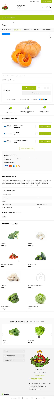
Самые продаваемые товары (19, 321)
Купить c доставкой (45, 126)
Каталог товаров (8, 17)
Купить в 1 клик (36, 93)
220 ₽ (40, 246)
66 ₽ (40, 309)
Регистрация (36, 1)
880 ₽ (13, 267)
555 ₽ (13, 246)
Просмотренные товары (37, 321)
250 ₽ (40, 288)
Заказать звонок (47, 1)
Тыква (4, 216)
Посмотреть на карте (40, 375)
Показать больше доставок (27, 148)
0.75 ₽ (5, 342)
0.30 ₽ (30, 342)
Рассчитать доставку (23, 99)
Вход (31, 1)
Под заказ (34, 99)
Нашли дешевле (11, 99)
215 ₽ (40, 267)
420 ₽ (13, 288)
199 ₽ (13, 309)
